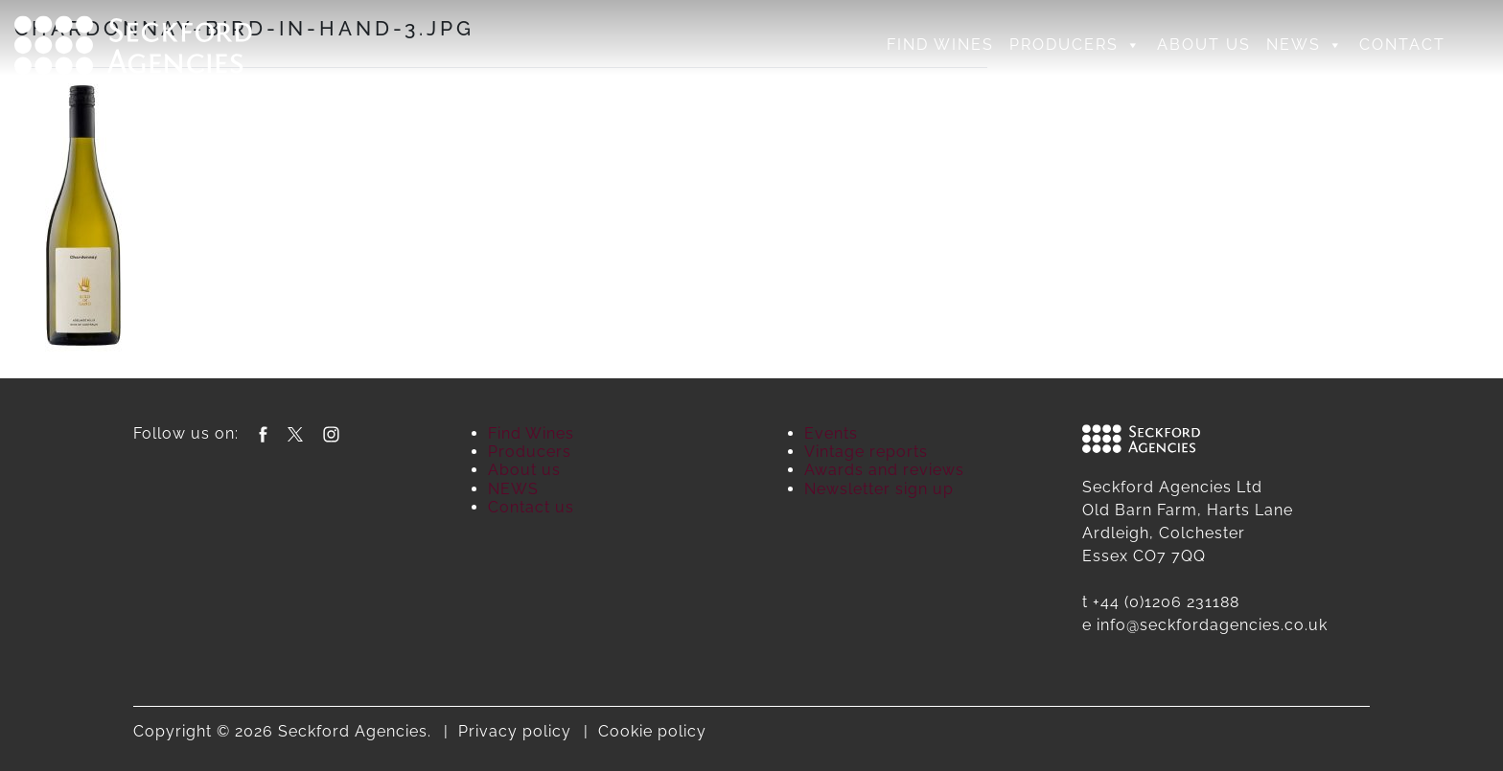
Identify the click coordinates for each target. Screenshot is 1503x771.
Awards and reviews (884, 470)
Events (831, 433)
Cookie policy (652, 731)
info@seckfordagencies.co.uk (1212, 625)
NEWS (1305, 45)
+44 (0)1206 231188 (1166, 602)
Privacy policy (514, 731)
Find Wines (940, 44)
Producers (1075, 45)
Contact (1402, 44)
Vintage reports (866, 451)
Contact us (531, 507)
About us (1204, 44)
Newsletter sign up (879, 489)
